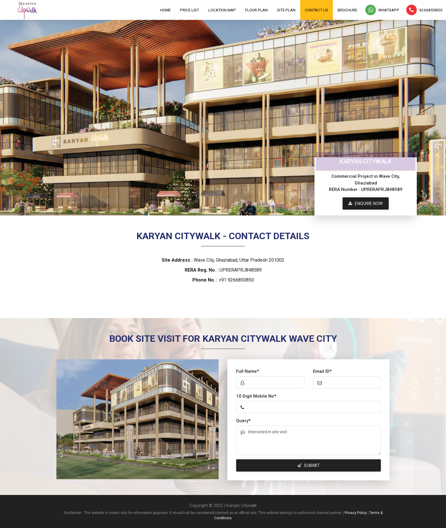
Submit (308, 465)
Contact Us (316, 10)
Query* (243, 420)
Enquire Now (365, 203)
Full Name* (247, 371)
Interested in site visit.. (308, 440)
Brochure (347, 10)
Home (165, 10)
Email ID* (322, 371)
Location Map (222, 10)
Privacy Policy (356, 513)
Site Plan (286, 10)
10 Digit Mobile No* (256, 396)
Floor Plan (256, 10)
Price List (189, 10)
